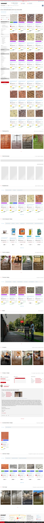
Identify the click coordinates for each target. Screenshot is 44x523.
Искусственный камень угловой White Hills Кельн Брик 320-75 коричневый (13, 101)
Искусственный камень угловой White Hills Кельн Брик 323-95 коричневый (39, 82)
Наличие (5, 30)
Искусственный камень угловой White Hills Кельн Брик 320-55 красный (22, 101)
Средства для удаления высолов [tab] (38, 223)
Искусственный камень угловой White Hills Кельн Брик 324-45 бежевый (30, 82)
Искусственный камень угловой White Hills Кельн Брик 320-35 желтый (13, 120)
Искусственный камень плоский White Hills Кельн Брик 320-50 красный (13, 43)
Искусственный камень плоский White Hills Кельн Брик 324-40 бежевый (22, 62)
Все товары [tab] (2, 223)
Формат (5, 74)
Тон (5, 63)
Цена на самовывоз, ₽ (5, 15)
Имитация (5, 56)
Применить (5, 82)
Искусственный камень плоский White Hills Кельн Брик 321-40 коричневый (22, 43)
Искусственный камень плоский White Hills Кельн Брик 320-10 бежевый (39, 43)
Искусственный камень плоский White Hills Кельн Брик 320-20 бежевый (13, 62)
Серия (5, 45)
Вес (5, 75)
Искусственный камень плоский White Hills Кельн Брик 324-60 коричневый (30, 24)
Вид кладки (5, 59)
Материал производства (5, 48)
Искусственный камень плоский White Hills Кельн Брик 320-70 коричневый (39, 62)
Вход (39, 1)
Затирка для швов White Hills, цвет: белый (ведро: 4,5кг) (4, 238)
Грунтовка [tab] (17, 223)
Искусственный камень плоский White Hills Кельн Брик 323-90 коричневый (39, 24)
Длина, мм (5, 70)
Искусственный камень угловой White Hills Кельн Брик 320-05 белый (13, 82)
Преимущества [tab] (5, 131)
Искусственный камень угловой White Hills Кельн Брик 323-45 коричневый (30, 101)
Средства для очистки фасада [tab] (29, 223)
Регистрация (42, 1)
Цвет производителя (5, 67)
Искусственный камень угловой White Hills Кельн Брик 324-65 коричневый (22, 120)
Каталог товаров (5, 5)
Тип (5, 31)
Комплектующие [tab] (5, 156)
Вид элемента (5, 60)
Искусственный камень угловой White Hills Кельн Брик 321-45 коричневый (39, 120)
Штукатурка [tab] (13, 223)
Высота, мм (5, 71)
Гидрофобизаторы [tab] (22, 223)
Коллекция (5, 34)
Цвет (5, 64)
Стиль (5, 55)
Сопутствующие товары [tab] (7, 219)
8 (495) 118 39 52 (15, 3)
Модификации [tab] (5, 185)
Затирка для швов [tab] (8, 223)
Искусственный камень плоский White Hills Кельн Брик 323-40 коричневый (30, 62)
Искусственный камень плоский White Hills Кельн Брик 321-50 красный (22, 24)
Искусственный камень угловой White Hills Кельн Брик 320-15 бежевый (22, 82)
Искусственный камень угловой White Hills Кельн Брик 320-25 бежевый (30, 120)
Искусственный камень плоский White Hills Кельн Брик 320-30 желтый (30, 43)
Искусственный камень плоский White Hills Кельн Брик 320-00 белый (13, 24)
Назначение (5, 52)
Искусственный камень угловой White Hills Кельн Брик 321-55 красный (39, 101)
